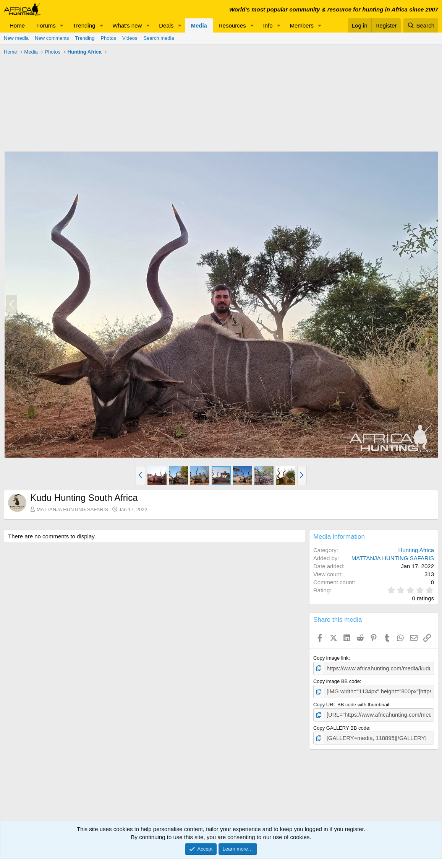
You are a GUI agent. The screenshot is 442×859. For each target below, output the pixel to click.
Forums (46, 25)
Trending (84, 25)
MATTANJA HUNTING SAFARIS (72, 509)
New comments (52, 38)
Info (268, 25)
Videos (130, 38)
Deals (166, 25)
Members (302, 25)
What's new (127, 25)
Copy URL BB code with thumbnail (351, 703)
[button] (62, 25)
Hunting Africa (416, 550)
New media (16, 38)
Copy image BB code (336, 680)
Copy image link (331, 658)
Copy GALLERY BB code (341, 725)
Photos (108, 38)
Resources (232, 25)
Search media (158, 38)
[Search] (420, 25)
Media (199, 25)
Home (17, 25)
